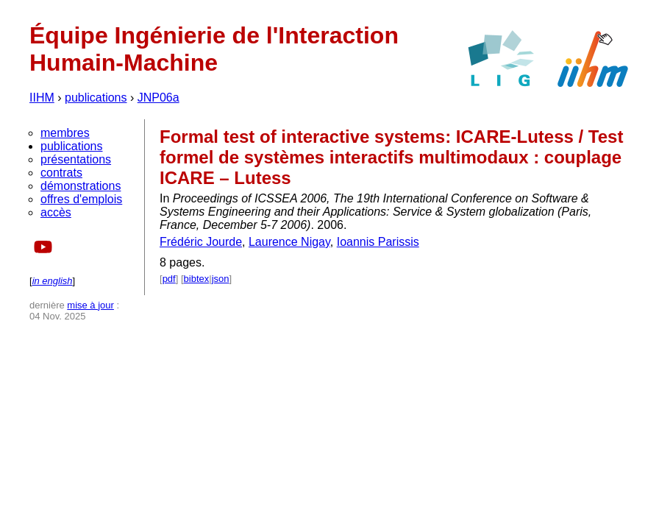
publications (96, 97)
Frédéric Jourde (201, 242)
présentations (75, 159)
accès (55, 212)
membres (65, 133)
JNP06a (158, 97)
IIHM (41, 97)
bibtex (197, 278)
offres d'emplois (81, 199)
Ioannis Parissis (378, 242)
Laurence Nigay (289, 242)
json (220, 278)
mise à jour (90, 305)
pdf (169, 278)
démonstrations (80, 186)
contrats (61, 172)
